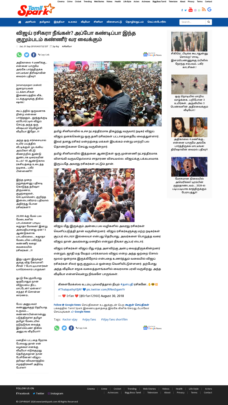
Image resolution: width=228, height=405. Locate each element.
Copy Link (44, 55)
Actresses (146, 1)
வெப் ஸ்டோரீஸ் (156, 22)
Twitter (38, 393)
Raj (57, 46)
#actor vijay (69, 319)
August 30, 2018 (112, 296)
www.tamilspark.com (46, 401)
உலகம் (72, 22)
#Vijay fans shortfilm (114, 319)
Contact (208, 1)
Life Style (127, 1)
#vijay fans (89, 319)
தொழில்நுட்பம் (135, 22)
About (182, 1)
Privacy (191, 1)
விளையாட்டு (114, 22)
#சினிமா (67, 46)
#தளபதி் (126, 284)
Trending (88, 1)
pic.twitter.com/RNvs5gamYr (106, 289)
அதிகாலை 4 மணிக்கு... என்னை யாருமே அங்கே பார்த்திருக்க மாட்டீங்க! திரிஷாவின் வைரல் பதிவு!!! (31, 69)
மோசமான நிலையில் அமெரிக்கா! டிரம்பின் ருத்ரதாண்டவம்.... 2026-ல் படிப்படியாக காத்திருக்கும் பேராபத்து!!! (189, 185)
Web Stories (99, 1)
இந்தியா (59, 22)
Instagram (55, 393)
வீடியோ (85, 22)
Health (118, 1)
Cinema (60, 1)
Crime (69, 1)
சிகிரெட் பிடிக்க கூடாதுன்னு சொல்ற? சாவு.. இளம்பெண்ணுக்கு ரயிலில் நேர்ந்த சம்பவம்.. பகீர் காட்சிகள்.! (189, 60)
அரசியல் (30, 22)
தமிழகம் (45, 22)
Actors (136, 1)
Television (173, 1)
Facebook (23, 393)
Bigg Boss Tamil (159, 1)
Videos (109, 1)
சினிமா (98, 22)
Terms (199, 1)
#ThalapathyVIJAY (70, 289)
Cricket (78, 1)
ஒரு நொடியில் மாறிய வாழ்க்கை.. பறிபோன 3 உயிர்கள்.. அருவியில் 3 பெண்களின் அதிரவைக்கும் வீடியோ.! (189, 103)
